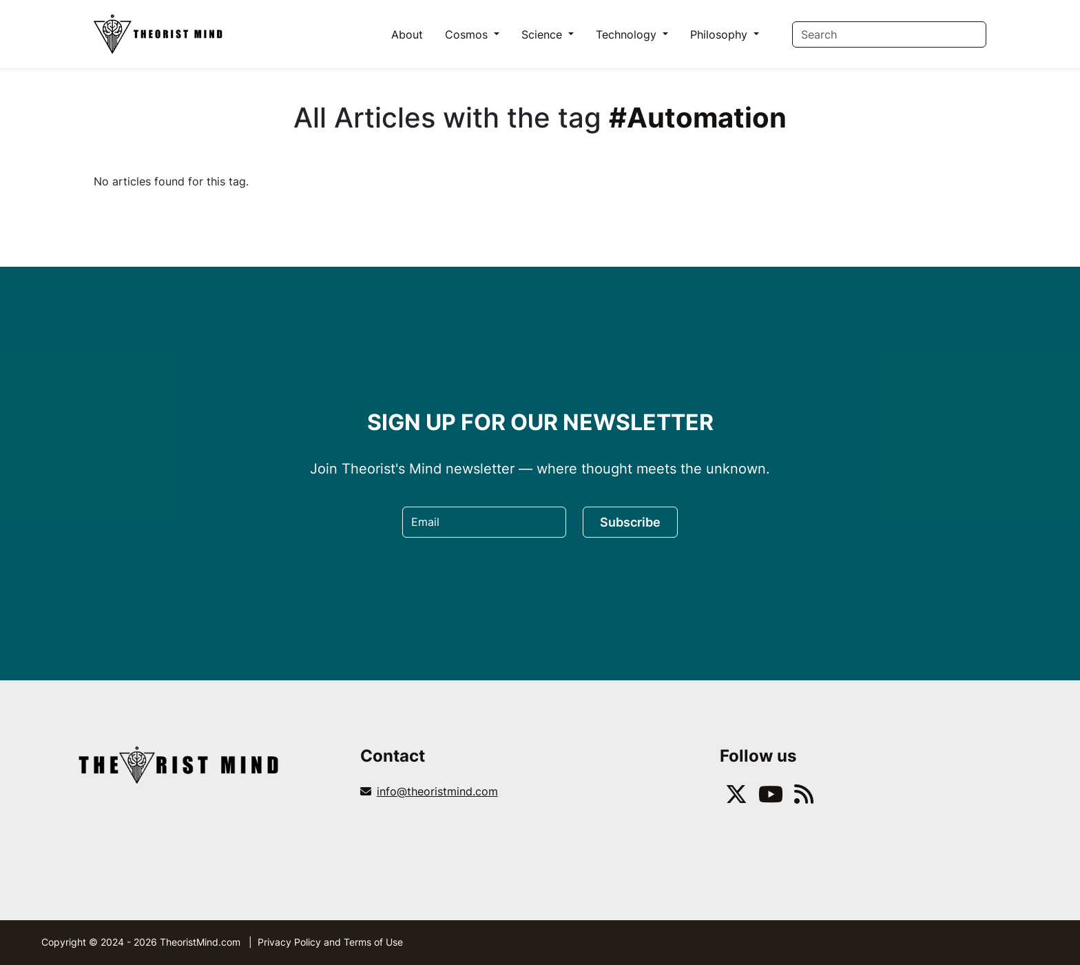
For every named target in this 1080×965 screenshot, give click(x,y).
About (407, 34)
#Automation (698, 117)
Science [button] (543, 34)
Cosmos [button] (468, 34)
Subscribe (630, 522)
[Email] (484, 522)
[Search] (889, 34)
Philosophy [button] (720, 34)
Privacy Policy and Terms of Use (330, 942)
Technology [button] (628, 34)
